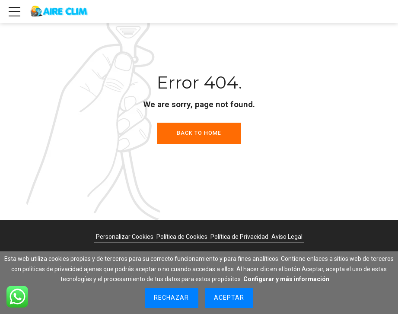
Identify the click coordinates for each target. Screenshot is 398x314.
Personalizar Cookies (124, 236)
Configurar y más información (286, 279)
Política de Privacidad (239, 236)
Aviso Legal (286, 236)
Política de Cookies (181, 236)
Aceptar (229, 297)
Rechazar (171, 297)
